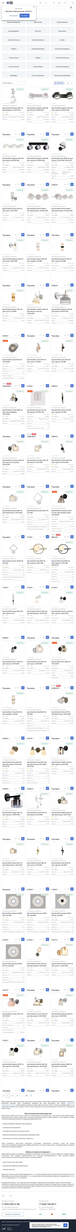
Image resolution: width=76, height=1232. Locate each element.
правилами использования (39, 1226)
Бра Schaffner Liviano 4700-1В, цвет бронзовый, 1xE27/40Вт (37, 1015)
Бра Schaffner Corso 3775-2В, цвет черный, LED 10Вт (61, 411)
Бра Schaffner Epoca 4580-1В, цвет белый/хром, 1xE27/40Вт (12, 512)
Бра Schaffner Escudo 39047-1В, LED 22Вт (38, 512)
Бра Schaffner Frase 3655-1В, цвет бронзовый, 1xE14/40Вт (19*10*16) (12, 764)
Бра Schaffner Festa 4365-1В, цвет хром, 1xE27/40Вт (36, 663)
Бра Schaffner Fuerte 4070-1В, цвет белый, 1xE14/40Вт (37, 814)
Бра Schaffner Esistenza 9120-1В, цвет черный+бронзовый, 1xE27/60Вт (62, 513)
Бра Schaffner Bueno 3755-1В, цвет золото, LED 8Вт (12, 310)
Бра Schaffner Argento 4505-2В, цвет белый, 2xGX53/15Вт (37, 109)
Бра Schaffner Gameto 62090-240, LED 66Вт (37, 914)
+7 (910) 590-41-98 (10, 1204)
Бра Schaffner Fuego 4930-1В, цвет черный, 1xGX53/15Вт (12, 814)
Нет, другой (14, 15)
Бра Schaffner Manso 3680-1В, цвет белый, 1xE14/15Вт (62, 1065)
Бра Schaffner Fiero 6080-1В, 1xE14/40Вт (61, 663)
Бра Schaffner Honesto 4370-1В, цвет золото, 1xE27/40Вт (62, 965)
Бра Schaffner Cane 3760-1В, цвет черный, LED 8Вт (61, 361)
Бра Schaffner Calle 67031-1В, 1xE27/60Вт (12, 361)
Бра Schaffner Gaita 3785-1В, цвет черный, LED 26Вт (61, 864)
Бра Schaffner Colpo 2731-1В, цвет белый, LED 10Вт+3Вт (36, 411)
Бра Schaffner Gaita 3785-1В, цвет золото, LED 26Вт (36, 864)
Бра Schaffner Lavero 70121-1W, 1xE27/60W (12, 1015)
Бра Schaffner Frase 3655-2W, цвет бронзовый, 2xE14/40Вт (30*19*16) (37, 764)
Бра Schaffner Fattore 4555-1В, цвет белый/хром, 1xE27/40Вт (37, 612)
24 (26, 1095)
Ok (65, 1225)
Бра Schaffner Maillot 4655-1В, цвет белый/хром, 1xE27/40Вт (37, 1065)
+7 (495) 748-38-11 (47, 1204)
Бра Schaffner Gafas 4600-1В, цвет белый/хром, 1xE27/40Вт (12, 864)
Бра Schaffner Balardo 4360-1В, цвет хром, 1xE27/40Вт (12, 260)
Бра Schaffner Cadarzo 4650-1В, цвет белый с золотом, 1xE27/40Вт (37, 311)
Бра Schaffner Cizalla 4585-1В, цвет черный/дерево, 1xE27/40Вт (12, 412)
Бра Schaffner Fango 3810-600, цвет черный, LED (12, 612)
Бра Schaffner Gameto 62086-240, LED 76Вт (12, 914)
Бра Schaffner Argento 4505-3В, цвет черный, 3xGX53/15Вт (37, 159)
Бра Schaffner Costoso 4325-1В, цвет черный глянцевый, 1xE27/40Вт (13, 462)
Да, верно (24, 15)
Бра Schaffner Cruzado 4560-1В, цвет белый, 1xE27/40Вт (37, 461)
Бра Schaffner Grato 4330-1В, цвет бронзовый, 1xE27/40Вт (37, 965)
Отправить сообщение (12, 1214)
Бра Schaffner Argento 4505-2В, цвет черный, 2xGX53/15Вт (62, 109)
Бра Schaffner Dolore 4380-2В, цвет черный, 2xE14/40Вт (62, 461)
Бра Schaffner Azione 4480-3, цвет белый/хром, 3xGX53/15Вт (62, 210)
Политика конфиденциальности (11, 1225)
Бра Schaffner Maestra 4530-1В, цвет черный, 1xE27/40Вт (13, 1065)
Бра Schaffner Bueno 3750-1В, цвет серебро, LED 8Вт (37, 260)
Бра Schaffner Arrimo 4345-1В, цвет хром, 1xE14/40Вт (12, 210)
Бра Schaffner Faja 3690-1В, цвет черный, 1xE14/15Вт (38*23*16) (61, 563)
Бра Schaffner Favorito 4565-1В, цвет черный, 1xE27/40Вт (62, 612)
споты (34, 1174)
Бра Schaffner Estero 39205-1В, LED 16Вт (12, 562)
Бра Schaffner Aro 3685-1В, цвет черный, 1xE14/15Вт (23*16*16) (62, 159)
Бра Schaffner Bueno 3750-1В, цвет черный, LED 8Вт (62, 260)
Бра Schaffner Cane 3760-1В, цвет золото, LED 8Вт (36, 361)
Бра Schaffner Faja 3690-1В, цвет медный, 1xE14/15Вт (36, 562)
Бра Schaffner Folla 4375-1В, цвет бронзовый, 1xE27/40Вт (61, 713)
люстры (30, 1176)
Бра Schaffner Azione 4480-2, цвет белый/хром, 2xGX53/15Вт (37, 210)
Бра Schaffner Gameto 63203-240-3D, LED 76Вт (62, 914)
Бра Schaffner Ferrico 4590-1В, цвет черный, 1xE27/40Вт (12, 663)
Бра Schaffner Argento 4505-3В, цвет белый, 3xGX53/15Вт (13, 159)
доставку (17, 1178)
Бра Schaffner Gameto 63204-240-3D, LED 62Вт (12, 965)
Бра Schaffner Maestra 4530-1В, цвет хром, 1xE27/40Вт (62, 1015)
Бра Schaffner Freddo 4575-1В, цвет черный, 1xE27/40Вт (62, 763)
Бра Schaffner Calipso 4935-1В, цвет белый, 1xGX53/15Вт (62, 310)
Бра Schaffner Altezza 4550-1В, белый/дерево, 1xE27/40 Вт (12, 109)
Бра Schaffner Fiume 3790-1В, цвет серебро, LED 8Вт (12, 713)
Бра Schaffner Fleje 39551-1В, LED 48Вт (36, 713)
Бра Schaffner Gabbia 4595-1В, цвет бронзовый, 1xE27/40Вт (62, 814)
